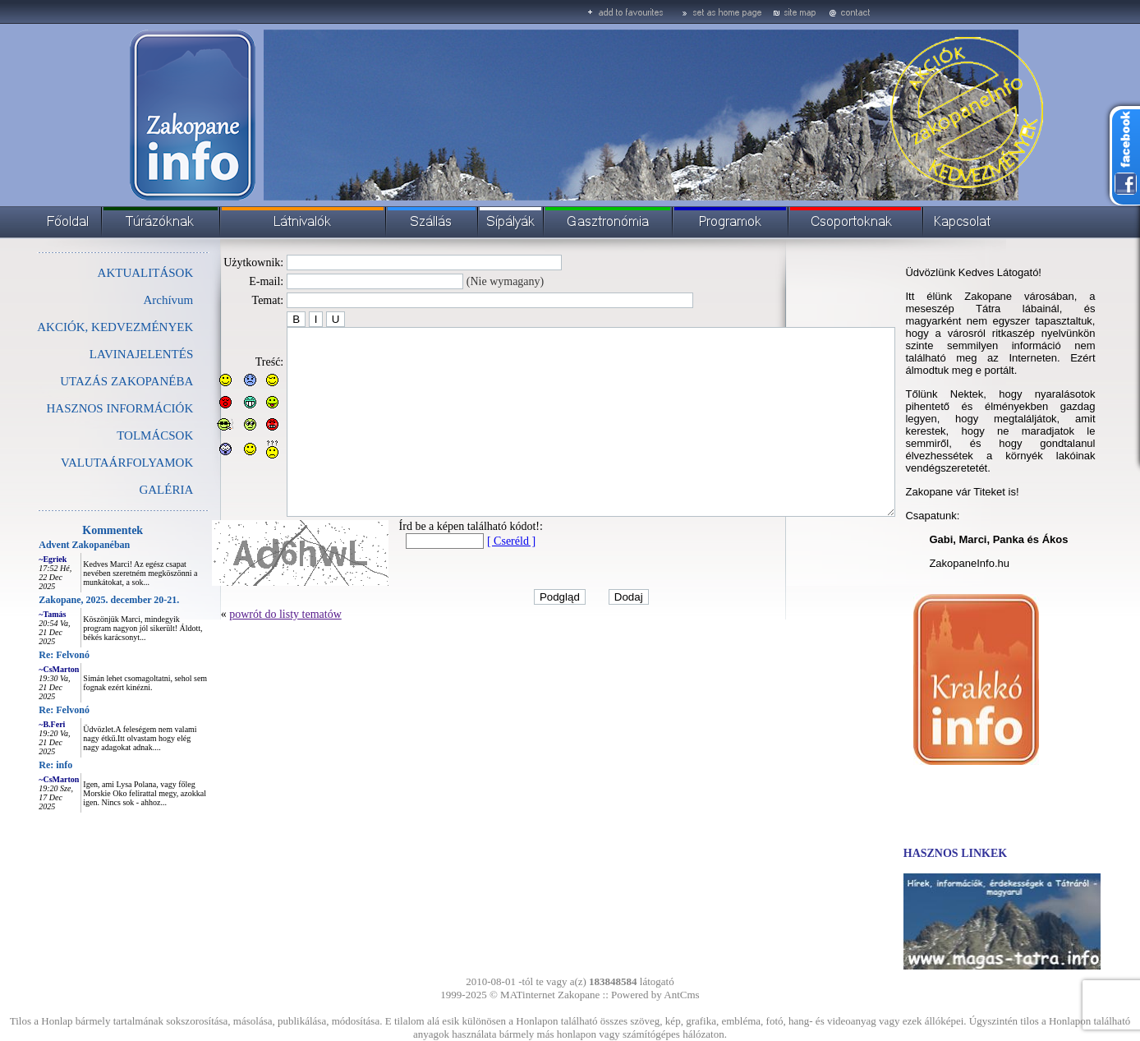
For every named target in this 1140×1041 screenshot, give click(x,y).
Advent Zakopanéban (47, 544)
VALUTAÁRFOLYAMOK (90, 462)
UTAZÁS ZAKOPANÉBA (89, 381)
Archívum (131, 299)
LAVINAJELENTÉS (104, 354)
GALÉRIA (129, 489)
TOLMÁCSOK (118, 435)
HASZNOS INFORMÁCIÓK (82, 408)
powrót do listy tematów (248, 651)
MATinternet (527, 994)
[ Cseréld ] (474, 578)
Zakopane (579, 994)
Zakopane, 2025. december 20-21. (72, 600)
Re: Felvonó (27, 655)
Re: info (18, 765)
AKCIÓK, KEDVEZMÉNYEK (78, 327)
